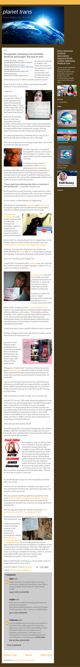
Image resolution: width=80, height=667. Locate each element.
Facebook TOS (37, 275)
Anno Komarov (15, 370)
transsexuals (44, 205)
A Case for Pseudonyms (38, 307)
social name (40, 637)
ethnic (21, 252)
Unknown (13, 620)
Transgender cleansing (19, 570)
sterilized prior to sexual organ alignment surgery (24, 245)
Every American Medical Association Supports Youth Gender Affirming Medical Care (66, 57)
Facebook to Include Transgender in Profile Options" (12, 540)
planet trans (17, 12)
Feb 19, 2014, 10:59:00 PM (19, 640)
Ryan (11, 579)
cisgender (31, 205)
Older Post (46, 655)
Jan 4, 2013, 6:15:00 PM (18, 613)
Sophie (12, 599)
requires (33, 263)
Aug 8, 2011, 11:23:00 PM (19, 592)
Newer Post (10, 655)
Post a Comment (14, 645)
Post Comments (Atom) (24, 660)
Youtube (42, 166)
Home (28, 655)
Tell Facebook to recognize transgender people (28, 498)
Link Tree (63, 102)
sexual (31, 252)
